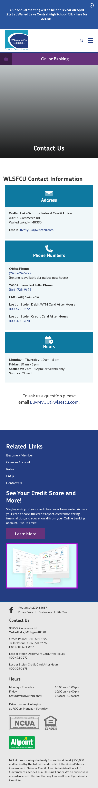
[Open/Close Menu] (90, 40)
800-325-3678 (19, 321)
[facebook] (11, 610)
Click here (75, 14)
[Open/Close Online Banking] (49, 59)
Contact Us (14, 483)
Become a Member (19, 455)
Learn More (25, 533)
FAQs (10, 476)
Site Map (62, 611)
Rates (10, 469)
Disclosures (45, 611)
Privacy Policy (25, 611)
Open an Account (18, 462)
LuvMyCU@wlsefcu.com (36, 230)
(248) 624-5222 (20, 273)
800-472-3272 (19, 309)
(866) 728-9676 (20, 289)
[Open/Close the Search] (81, 40)
